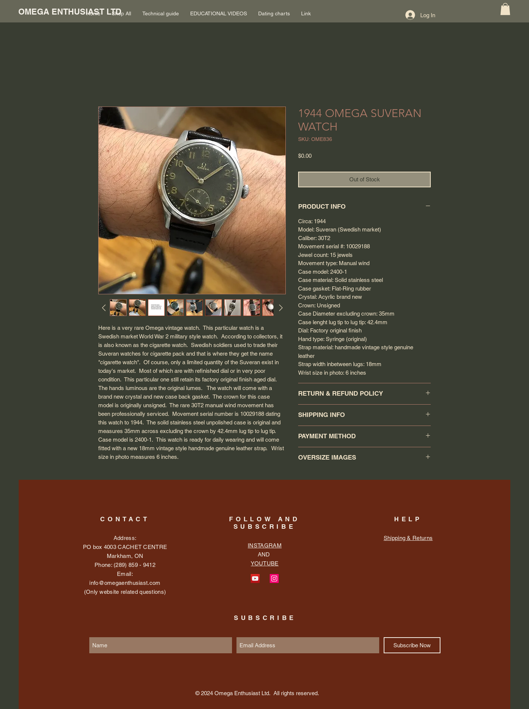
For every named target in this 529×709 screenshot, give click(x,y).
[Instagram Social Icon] (274, 578)
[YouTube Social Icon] (255, 578)
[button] (505, 9)
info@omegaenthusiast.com (124, 583)
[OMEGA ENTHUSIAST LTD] (69, 11)
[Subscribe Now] (412, 645)
